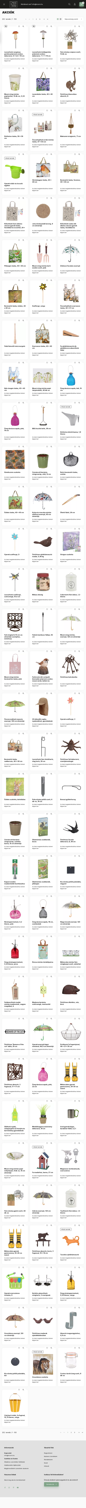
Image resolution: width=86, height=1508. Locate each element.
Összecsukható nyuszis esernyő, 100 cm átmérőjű (14, 720)
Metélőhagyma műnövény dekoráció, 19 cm (42, 1127)
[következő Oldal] (44, 19)
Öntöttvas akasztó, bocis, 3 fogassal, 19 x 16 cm (42, 1252)
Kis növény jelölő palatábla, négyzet (70, 883)
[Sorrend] (73, 19)
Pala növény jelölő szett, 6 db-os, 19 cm (42, 800)
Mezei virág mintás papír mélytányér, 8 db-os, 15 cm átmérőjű (14, 1171)
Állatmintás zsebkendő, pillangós (41, 883)
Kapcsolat (7, 1453)
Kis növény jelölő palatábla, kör (14, 1374)
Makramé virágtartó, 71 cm (70, 136)
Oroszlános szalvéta (40, 1377)
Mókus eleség (37, 595)
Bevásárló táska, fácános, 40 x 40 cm (70, 181)
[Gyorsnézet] (23, 26)
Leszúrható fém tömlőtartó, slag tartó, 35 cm (43, 760)
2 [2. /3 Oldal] (36, 19)
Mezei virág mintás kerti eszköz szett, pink (41, 267)
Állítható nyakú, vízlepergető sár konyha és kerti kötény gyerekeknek (14, 1128)
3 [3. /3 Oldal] (39, 19)
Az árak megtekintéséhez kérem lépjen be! (14, 60)
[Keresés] (69, 4)
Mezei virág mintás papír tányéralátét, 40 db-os (41, 389)
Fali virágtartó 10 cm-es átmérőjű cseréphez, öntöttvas (13, 637)
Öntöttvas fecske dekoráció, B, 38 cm (68, 840)
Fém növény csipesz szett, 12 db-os (70, 53)
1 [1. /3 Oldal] (67, 1432)
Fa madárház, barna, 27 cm (42, 1172)
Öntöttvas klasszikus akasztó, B (68, 95)
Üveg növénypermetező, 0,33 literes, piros (13, 963)
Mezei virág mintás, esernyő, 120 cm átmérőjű (70, 636)
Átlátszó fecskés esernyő (70, 266)
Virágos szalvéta (66, 554)
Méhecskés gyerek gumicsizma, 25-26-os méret (13, 1253)
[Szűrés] (2, 37)
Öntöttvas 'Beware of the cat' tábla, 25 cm (14, 1045)
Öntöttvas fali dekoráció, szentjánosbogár (69, 760)
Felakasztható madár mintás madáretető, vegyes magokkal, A (15, 1004)
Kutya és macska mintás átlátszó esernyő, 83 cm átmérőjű (41, 514)
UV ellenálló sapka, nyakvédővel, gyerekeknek (42, 720)
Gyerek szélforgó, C (67, 719)
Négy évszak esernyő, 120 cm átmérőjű (70, 923)
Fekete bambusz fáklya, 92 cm (42, 636)
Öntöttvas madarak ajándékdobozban (39, 1334)
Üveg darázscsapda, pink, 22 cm (42, 1085)
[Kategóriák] (4, 4)
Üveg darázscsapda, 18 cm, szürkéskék (42, 923)
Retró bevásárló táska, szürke (69, 473)
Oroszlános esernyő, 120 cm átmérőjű (13, 1334)
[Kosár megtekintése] (81, 4)
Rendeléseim (48, 1459)
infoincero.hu (37, 4)
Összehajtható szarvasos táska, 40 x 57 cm (70, 307)
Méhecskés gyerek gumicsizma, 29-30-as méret (69, 1086)
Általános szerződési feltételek (14, 1462)
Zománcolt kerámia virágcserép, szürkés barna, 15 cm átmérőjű (12, 841)
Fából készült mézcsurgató (14, 346)
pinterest (13, 1487)
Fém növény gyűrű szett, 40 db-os (15, 1212)
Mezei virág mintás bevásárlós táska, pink (13, 678)
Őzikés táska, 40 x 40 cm (14, 512)
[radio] (60, 19)
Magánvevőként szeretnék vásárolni (16, 1468)
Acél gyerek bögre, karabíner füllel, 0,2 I (68, 1127)
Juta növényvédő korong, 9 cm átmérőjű (42, 225)
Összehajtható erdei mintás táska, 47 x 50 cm (43, 141)
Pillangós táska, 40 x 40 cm (15, 266)
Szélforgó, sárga (38, 306)
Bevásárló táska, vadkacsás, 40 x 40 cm (13, 760)
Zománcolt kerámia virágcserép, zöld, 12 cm (41, 473)
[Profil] (75, 4)
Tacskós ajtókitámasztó (69, 1255)
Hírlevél (46, 1466)
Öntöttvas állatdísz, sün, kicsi (69, 1003)
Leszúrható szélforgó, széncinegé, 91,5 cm (12, 596)
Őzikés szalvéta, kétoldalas (14, 799)
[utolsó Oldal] (47, 19)
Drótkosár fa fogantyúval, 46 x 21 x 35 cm (70, 1045)
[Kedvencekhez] (19, 26)
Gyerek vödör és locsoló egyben (13, 184)
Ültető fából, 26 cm (67, 512)
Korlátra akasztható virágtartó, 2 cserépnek (41, 1294)
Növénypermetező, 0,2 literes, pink (13, 923)
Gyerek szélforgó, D (11, 554)
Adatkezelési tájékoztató (12, 1465)
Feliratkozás (50, 1484)
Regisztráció (48, 1453)
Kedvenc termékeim (50, 1456)
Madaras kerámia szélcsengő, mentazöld (41, 1003)
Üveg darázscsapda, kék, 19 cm (71, 389)
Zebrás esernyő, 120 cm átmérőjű (41, 1212)
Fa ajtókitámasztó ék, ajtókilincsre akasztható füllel (69, 348)
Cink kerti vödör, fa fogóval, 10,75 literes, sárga (14, 1416)
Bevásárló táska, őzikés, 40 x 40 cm (15, 307)
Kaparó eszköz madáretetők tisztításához (14, 883)
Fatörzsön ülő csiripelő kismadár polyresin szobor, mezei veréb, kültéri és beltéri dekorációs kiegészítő (42, 681)
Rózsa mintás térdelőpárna (42, 962)
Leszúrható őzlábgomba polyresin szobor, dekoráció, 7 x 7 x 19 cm (41, 54)
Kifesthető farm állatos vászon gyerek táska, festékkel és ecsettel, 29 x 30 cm (14, 227)
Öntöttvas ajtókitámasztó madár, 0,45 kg (42, 555)
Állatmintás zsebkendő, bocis (41, 840)
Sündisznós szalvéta (12, 472)
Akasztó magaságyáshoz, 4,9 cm (70, 1334)
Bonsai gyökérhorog (68, 799)
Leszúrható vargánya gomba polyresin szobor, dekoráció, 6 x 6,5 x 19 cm (14, 54)
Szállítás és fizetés (11, 1458)
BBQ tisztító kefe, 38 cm (41, 428)
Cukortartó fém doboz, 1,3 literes (70, 596)
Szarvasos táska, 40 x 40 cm (42, 347)
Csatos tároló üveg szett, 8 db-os (70, 1374)
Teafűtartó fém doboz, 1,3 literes (70, 1212)
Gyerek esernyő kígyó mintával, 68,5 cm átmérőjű (43, 1045)
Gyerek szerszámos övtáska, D (12, 1294)
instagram (9, 1487)
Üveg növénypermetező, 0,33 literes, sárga (69, 1294)
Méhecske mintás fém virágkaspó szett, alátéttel (70, 963)
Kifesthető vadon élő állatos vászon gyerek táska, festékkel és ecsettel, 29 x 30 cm (68, 227)
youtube (18, 1487)
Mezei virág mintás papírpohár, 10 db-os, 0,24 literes (14, 96)
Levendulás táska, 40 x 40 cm (42, 95)
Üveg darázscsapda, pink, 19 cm (14, 429)
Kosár (46, 1463)
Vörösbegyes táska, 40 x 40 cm (41, 181)
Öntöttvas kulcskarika (68, 677)
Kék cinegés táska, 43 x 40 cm (14, 389)
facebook (5, 1487)
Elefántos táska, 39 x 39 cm (13, 137)
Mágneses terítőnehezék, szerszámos (70, 1170)
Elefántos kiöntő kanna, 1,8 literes (70, 433)
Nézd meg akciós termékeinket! (14, 1480)
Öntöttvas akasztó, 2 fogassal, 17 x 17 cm (12, 1085)
